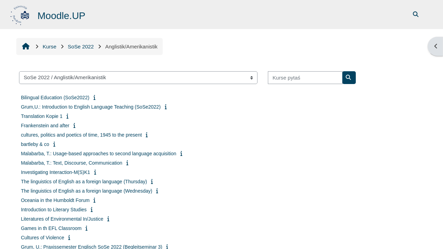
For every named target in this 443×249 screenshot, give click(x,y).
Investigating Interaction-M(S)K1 (55, 172)
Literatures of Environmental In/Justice (62, 219)
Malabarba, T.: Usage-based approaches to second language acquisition (98, 153)
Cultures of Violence (42, 237)
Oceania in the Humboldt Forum (55, 200)
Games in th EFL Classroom (51, 228)
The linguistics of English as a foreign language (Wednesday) (86, 191)
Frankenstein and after (45, 125)
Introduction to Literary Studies (54, 209)
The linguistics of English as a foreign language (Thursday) (84, 181)
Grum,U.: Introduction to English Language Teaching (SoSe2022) (91, 107)
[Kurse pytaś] (305, 77)
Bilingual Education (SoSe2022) (55, 97)
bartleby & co (35, 144)
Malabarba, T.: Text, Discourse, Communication (71, 163)
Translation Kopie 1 (41, 116)
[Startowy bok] (20, 14)
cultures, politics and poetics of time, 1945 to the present (81, 135)
